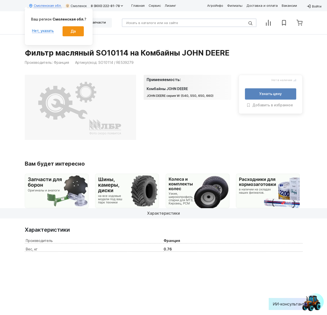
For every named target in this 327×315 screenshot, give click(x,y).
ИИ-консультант (292, 304)
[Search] (189, 23)
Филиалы (234, 6)
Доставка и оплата (262, 6)
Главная (138, 6)
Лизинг (170, 6)
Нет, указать (43, 31)
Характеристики (163, 213)
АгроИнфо (215, 6)
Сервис (155, 6)
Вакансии (289, 6)
